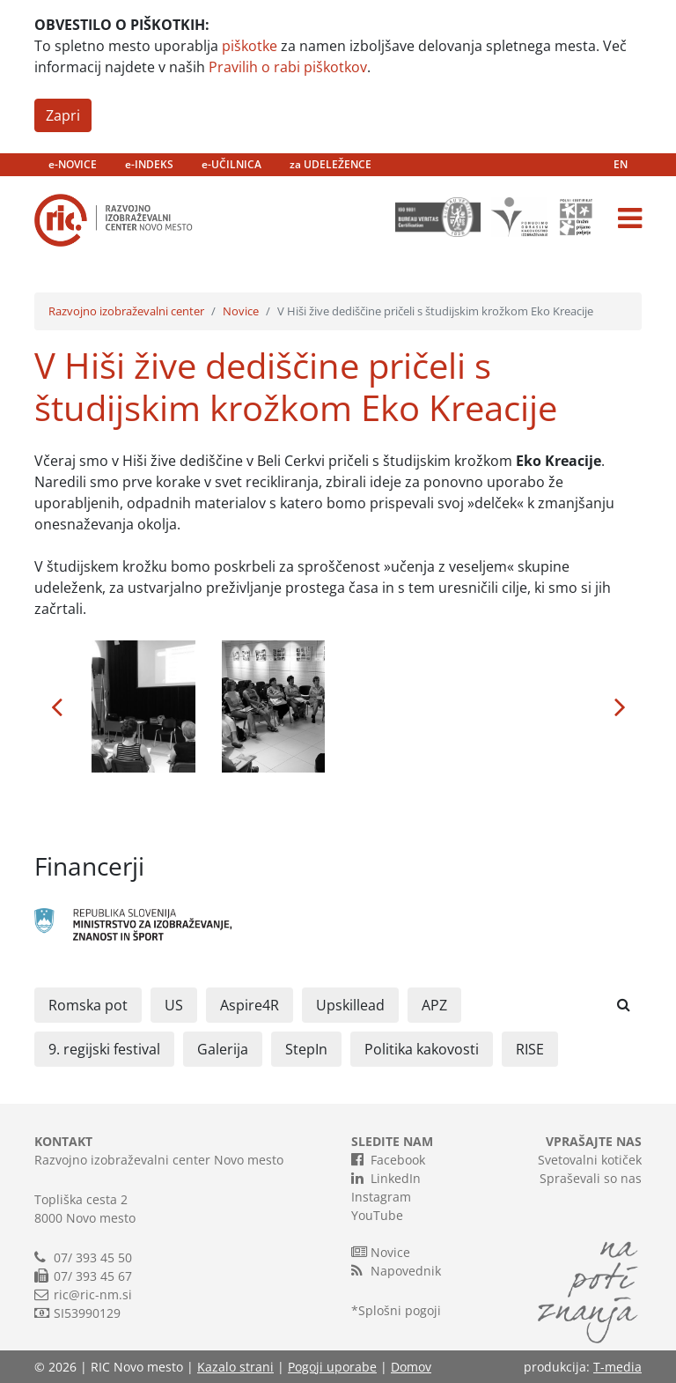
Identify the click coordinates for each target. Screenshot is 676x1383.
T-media (617, 1366)
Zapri (63, 115)
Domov (411, 1366)
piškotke (249, 45)
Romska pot (88, 1005)
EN (621, 164)
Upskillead (350, 1005)
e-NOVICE (72, 164)
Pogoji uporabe (332, 1366)
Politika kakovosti (421, 1049)
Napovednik (396, 1270)
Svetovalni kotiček (590, 1159)
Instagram (381, 1196)
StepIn (306, 1049)
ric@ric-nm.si (93, 1294)
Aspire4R (249, 1005)
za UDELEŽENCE (330, 164)
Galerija (222, 1049)
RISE (530, 1049)
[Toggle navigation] (630, 218)
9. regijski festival (104, 1049)
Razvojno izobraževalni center (126, 311)
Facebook (388, 1159)
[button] (56, 706)
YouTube (377, 1215)
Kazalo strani (235, 1366)
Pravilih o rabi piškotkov (288, 67)
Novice (241, 311)
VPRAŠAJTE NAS (594, 1141)
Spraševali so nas (591, 1178)
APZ (434, 1005)
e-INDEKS (149, 164)
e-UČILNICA (231, 164)
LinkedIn (386, 1178)
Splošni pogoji (399, 1310)
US (174, 1005)
